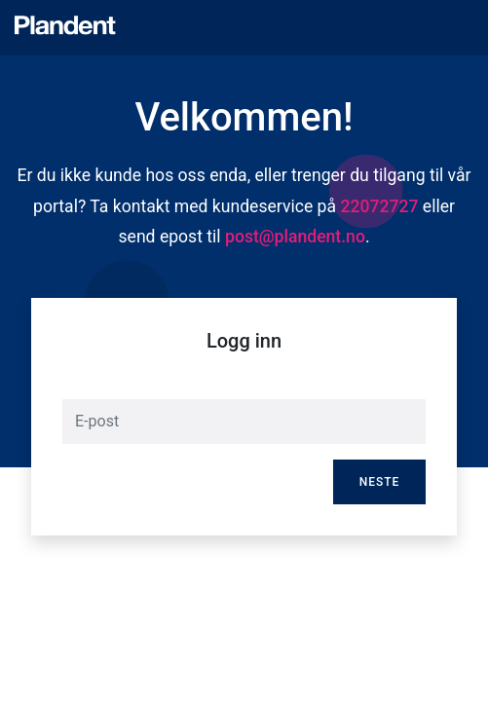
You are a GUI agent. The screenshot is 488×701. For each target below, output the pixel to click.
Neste (379, 482)
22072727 (379, 206)
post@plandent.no (295, 236)
